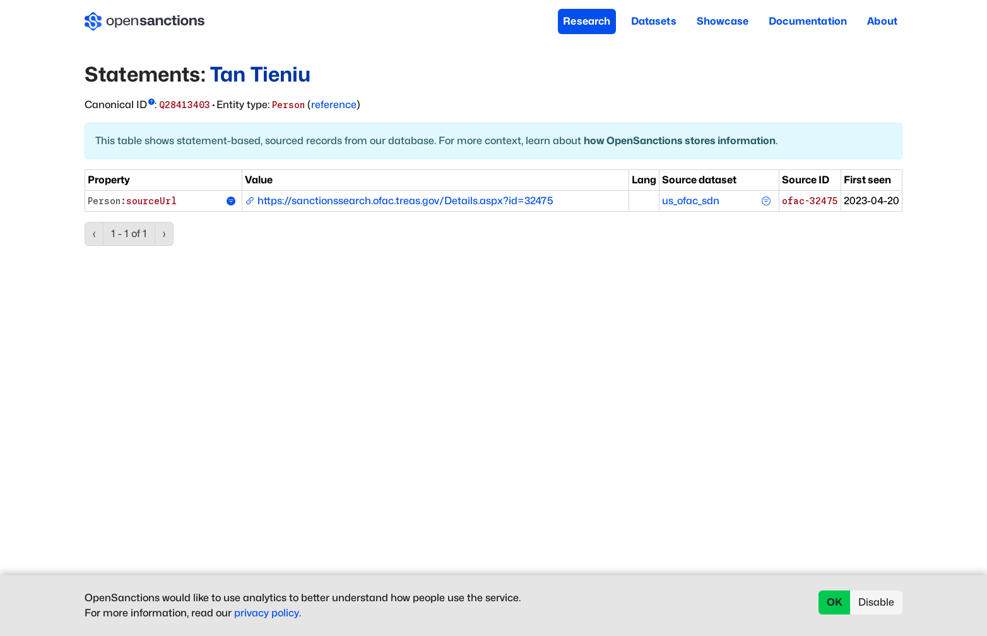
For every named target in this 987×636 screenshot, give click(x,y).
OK (834, 602)
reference (334, 105)
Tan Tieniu (260, 74)
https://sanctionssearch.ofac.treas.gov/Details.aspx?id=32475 (399, 201)
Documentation (808, 21)
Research (586, 21)
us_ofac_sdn (690, 201)
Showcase (722, 21)
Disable (876, 602)
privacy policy (266, 613)
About (882, 21)
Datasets (654, 21)
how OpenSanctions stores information (680, 141)
